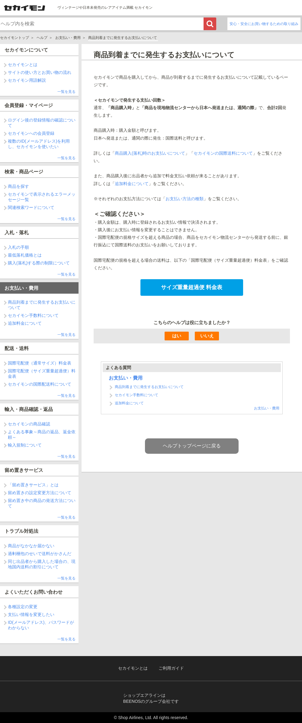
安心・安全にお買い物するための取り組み (264, 24)
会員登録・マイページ (29, 105)
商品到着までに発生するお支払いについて (149, 387)
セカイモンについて (26, 49)
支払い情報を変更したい (31, 614)
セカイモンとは (22, 64)
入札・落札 (17, 232)
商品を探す (18, 186)
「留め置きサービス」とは (33, 484)
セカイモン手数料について (33, 315)
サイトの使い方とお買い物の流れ (39, 72)
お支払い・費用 (68, 38)
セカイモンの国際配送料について (39, 384)
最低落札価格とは (25, 255)
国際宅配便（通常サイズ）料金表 (39, 363)
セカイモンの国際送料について (223, 153)
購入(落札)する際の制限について (39, 262)
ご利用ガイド (171, 668)
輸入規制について (25, 445)
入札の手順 (18, 247)
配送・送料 (17, 348)
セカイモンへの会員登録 (31, 133)
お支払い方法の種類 (184, 198)
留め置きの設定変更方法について (39, 492)
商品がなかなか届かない (31, 545)
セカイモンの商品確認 (29, 423)
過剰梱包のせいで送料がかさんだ (39, 553)
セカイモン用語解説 (27, 80)
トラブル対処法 (21, 531)
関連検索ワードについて (31, 207)
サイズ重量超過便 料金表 (191, 287)
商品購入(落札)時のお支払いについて (150, 153)
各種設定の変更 (22, 606)
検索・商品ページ (24, 171)
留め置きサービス (24, 470)
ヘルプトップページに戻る (192, 445)
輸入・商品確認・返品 (29, 409)
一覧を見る (66, 92)
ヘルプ (42, 38)
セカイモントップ (14, 38)
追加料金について (25, 323)
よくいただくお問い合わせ (34, 592)
